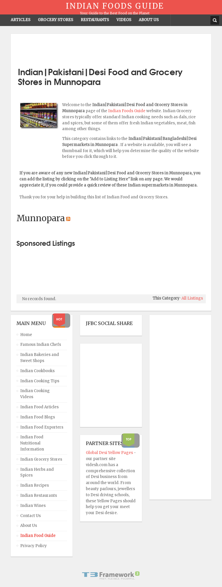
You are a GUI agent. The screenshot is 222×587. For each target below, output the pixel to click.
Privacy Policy (33, 545)
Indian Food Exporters (41, 427)
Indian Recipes (34, 485)
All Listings (192, 298)
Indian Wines (33, 505)
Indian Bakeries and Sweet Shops (39, 357)
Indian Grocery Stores (41, 459)
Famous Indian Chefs (40, 344)
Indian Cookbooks (37, 370)
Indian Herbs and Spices (37, 472)
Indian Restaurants (38, 495)
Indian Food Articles (39, 407)
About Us (28, 525)
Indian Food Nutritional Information (32, 443)
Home (26, 334)
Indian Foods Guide (127, 110)
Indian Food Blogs (37, 417)
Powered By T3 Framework (111, 575)
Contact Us (30, 515)
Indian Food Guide (38, 535)
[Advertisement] (111, 48)
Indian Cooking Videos (35, 393)
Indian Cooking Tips (39, 381)
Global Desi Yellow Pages (110, 452)
